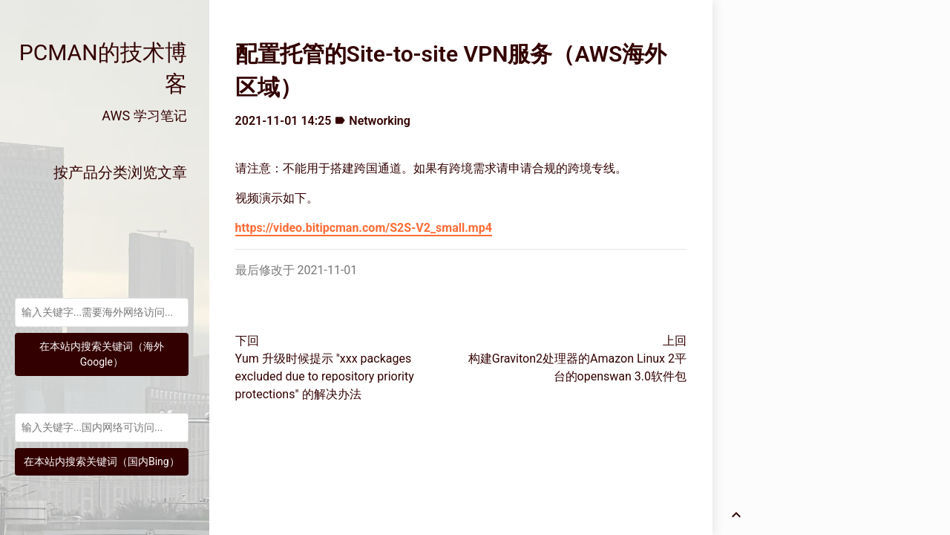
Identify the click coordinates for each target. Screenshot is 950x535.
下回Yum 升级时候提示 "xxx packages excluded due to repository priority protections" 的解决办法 (324, 367)
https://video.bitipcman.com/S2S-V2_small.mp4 (363, 228)
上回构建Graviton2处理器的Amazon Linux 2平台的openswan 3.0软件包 (577, 358)
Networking (379, 121)
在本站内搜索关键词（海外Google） (101, 354)
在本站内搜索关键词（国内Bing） (102, 461)
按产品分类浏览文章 (120, 172)
